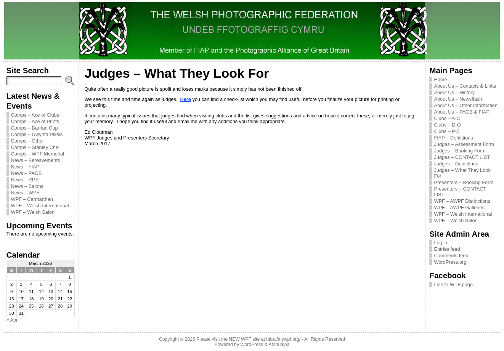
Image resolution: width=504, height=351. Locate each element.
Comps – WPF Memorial (37, 154)
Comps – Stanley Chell (36, 147)
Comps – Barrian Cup (34, 128)
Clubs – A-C (447, 118)
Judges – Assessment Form (464, 144)
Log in (440, 242)
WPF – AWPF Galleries (459, 207)
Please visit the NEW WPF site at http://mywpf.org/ (248, 339)
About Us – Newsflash (458, 99)
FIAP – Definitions (453, 138)
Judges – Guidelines (456, 164)
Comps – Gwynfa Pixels (37, 134)
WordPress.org (450, 262)
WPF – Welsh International (40, 205)
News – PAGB (26, 173)
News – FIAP (25, 167)
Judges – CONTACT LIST (462, 157)
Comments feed (451, 255)
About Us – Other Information (465, 105)
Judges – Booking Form (459, 151)
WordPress (251, 344)
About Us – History (454, 92)
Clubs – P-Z (447, 131)
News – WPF (25, 193)
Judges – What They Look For (462, 173)
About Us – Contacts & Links (465, 86)
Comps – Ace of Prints (35, 121)
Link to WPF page (453, 284)
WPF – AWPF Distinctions (462, 201)
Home (440, 79)
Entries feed (447, 249)
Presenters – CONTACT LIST (460, 191)
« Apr (12, 320)
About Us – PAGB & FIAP (462, 112)
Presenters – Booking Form (463, 182)
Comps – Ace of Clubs (35, 115)
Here (185, 99)
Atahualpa (278, 344)
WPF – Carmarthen (32, 199)
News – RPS (25, 180)
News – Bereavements (35, 160)
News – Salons (27, 186)
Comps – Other (27, 141)
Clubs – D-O (447, 125)
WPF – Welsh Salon (33, 212)
